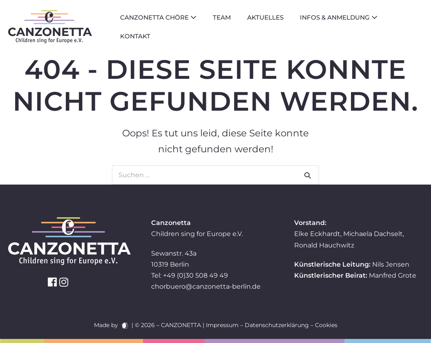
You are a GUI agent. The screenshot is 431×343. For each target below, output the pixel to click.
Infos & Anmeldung (338, 17)
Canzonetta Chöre (158, 17)
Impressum (222, 325)
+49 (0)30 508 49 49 (195, 275)
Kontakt (135, 36)
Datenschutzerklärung (277, 325)
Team (222, 17)
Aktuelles (265, 17)
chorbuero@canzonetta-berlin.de (206, 286)
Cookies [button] (326, 325)
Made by (111, 325)
